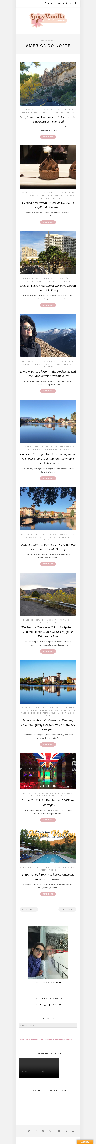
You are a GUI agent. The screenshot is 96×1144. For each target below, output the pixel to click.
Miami (38, 281)
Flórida (68, 278)
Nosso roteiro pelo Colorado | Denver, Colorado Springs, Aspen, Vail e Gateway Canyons (48, 725)
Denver (59, 110)
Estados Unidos (53, 278)
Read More (48, 136)
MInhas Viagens (39, 112)
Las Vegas (66, 793)
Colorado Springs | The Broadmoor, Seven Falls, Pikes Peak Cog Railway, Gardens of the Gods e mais (48, 458)
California (25, 867)
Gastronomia (39, 195)
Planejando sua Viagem (60, 195)
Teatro (62, 796)
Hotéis (29, 281)
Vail (63, 112)
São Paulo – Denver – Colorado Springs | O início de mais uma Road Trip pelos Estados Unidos (48, 631)
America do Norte (31, 110)
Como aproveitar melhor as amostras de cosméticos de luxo (45, 1040)
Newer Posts (29, 909)
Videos (70, 112)
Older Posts (67, 909)
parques (56, 364)
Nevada (53, 796)
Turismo (54, 112)
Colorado (48, 110)
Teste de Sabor (43, 198)
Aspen (25, 707)
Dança (36, 793)
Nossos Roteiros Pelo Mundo (47, 713)
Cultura (27, 793)
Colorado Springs (64, 447)
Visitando (48, 367)
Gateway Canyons (49, 710)
